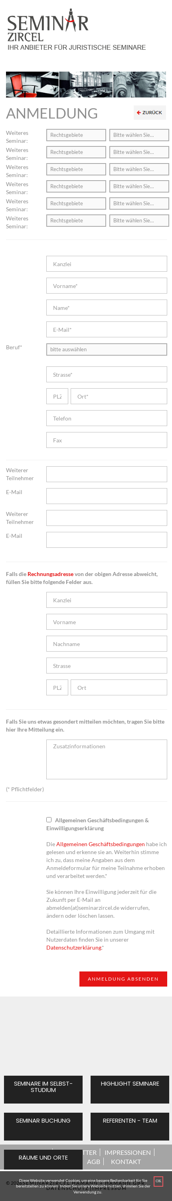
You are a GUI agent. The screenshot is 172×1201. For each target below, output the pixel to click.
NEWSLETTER (77, 1152)
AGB (93, 1161)
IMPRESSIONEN (128, 1152)
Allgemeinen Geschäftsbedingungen (100, 844)
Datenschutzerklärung (73, 947)
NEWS (70, 1161)
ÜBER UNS (38, 1161)
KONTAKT (126, 1161)
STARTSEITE (32, 1152)
